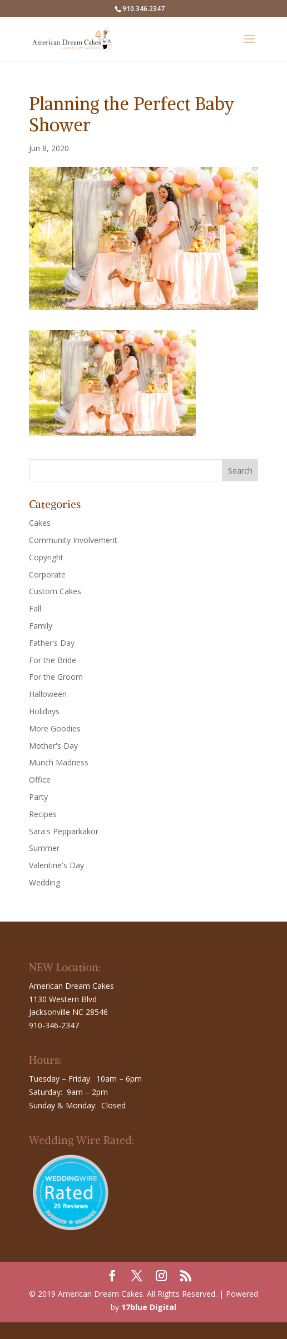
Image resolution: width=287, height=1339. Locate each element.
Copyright (46, 557)
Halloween (48, 694)
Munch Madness (58, 762)
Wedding (44, 882)
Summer (44, 848)
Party (38, 797)
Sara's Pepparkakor (63, 831)
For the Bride (52, 660)
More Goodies (55, 728)
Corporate (47, 574)
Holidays (44, 711)
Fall (35, 608)
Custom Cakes (55, 591)
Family (40, 625)
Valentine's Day (56, 865)
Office (40, 779)
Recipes (43, 814)
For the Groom (56, 676)
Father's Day (52, 643)
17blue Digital (148, 1307)
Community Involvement (73, 540)
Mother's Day (53, 745)
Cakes (40, 522)
